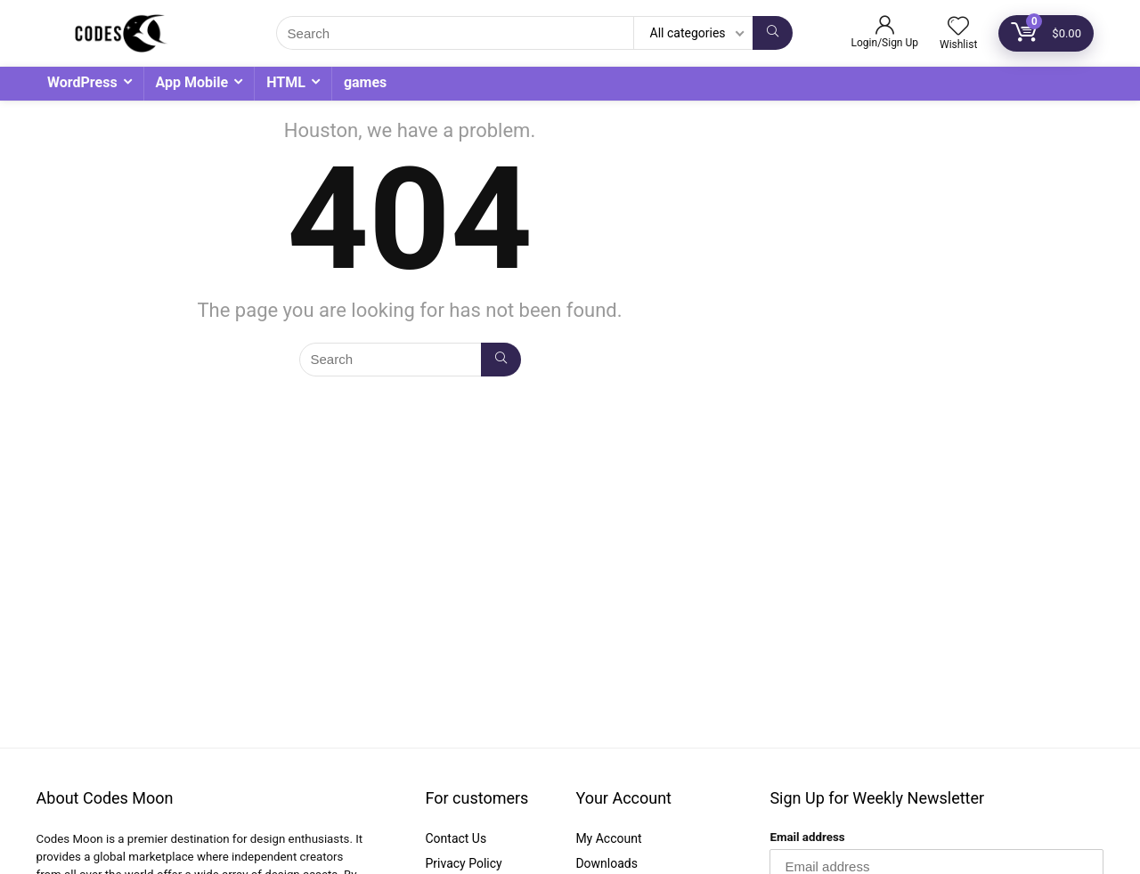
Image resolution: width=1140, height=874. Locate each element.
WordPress (82, 82)
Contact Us (455, 838)
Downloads (606, 863)
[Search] (773, 33)
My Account (608, 838)
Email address (807, 837)
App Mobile (192, 82)
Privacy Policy (463, 863)
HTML (285, 82)
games (365, 82)
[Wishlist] (958, 27)
